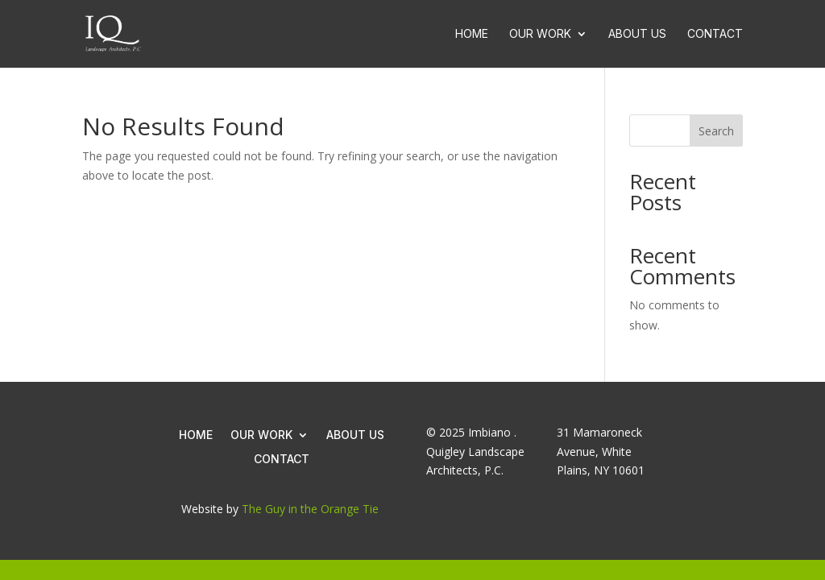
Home (471, 34)
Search (716, 131)
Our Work (540, 34)
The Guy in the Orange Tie (310, 508)
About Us (637, 34)
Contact (715, 34)
